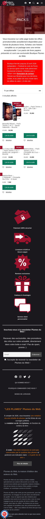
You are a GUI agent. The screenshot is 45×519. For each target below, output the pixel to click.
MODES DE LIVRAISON (22, 394)
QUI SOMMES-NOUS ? (22, 382)
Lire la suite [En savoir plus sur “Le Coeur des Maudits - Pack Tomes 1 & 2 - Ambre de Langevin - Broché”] (9, 162)
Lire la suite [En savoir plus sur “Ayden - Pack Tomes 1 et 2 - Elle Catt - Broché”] (30, 135)
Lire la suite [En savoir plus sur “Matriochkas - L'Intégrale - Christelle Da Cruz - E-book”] (9, 187)
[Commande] (22, 90)
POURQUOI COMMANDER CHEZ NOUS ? (22, 388)
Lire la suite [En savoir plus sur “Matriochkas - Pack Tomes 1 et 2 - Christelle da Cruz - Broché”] (30, 162)
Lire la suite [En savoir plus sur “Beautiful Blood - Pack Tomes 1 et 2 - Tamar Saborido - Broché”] (9, 135)
